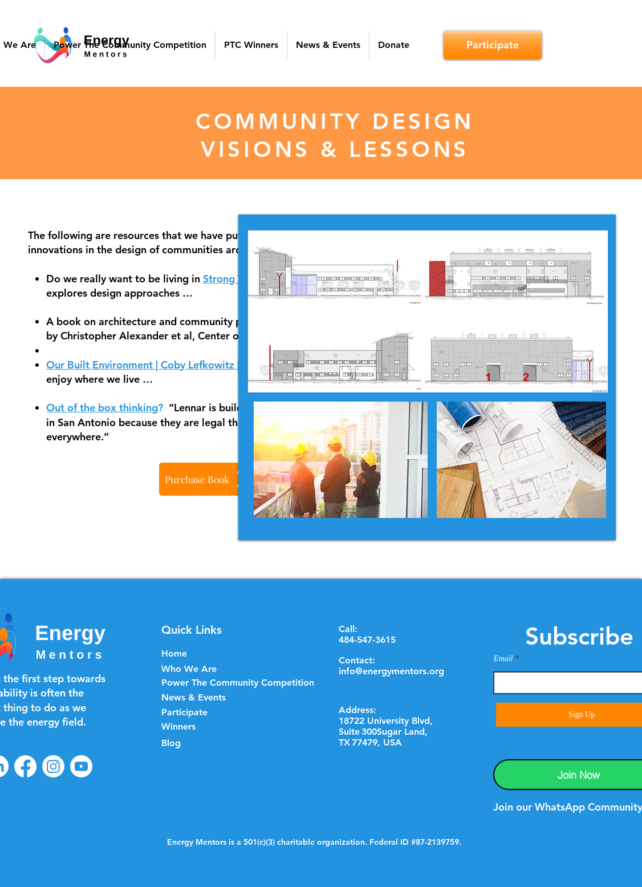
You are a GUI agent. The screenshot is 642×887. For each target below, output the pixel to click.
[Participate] (493, 45)
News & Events (193, 697)
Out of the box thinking (102, 407)
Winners (178, 726)
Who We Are (189, 668)
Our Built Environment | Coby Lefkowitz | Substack (165, 364)
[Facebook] (25, 766)
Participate (184, 712)
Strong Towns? (237, 278)
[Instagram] (53, 766)
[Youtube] (81, 766)
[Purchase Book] (208, 479)
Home (174, 653)
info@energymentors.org (391, 671)
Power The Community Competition (237, 682)
